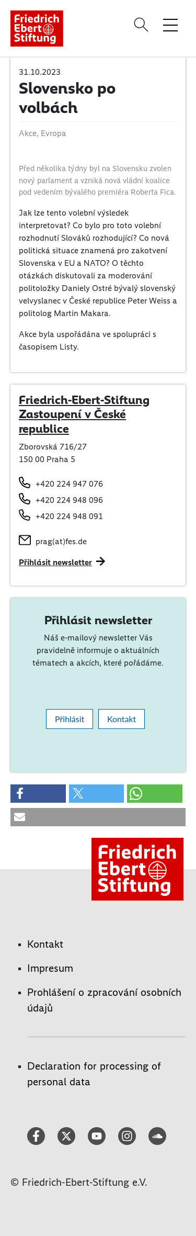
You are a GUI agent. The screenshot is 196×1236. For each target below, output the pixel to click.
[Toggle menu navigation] (170, 24)
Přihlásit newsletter (55, 562)
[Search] (142, 24)
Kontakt (121, 719)
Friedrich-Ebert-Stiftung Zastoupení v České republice (84, 414)
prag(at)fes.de (61, 541)
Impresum (50, 968)
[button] (38, 793)
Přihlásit (69, 719)
